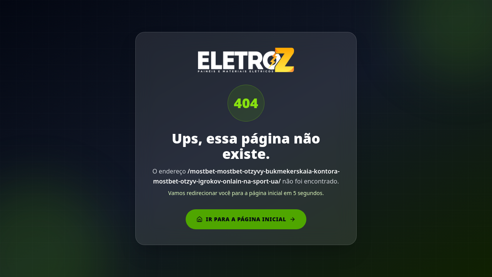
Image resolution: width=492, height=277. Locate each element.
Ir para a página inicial (245, 219)
